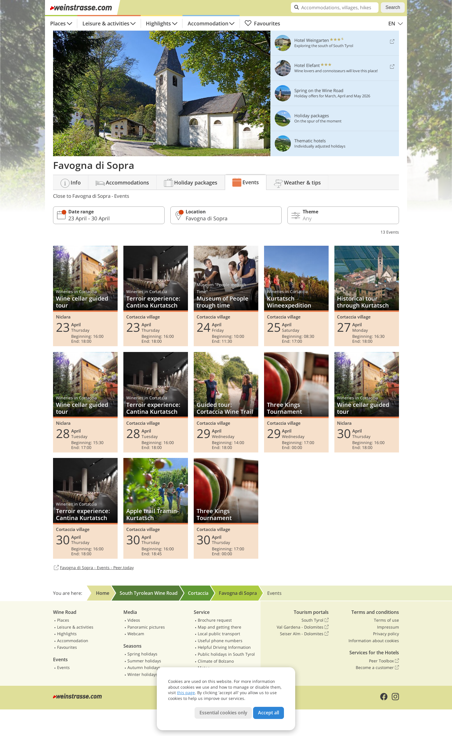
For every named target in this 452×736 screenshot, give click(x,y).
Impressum (388, 627)
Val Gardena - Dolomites (303, 627)
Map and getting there (219, 627)
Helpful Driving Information (224, 647)
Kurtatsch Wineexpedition (296, 296)
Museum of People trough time (226, 296)
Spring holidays (142, 654)
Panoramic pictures (146, 627)
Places (58, 23)
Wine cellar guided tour (85, 296)
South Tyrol (315, 620)
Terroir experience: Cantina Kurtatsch (155, 296)
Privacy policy (386, 633)
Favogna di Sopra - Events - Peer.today (93, 568)
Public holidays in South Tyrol (226, 654)
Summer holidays (144, 661)
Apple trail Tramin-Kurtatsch (155, 508)
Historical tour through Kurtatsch (366, 296)
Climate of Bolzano (216, 661)
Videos (133, 620)
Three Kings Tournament (296, 402)
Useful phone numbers (220, 640)
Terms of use (386, 620)
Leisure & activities (105, 23)
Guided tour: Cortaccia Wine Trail (226, 402)
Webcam (135, 633)
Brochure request (215, 620)
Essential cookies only (223, 712)
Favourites (262, 23)
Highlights (158, 23)
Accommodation (208, 23)
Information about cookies (374, 640)
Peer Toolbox (384, 661)
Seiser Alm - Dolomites (304, 634)
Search (392, 7)
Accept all (268, 712)
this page (186, 692)
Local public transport (219, 633)
